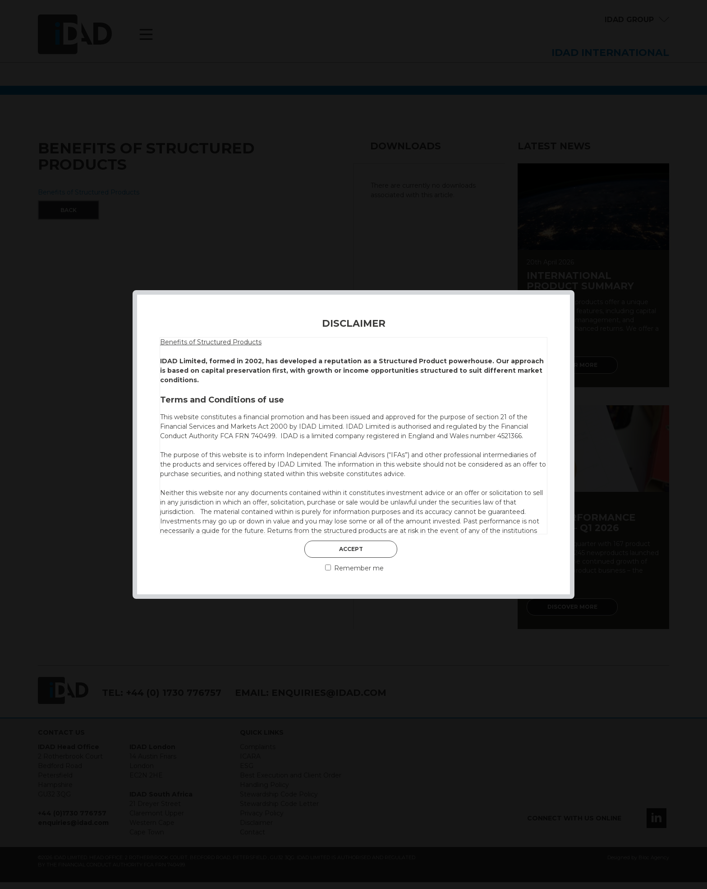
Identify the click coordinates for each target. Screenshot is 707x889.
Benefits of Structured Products (211, 342)
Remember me (354, 568)
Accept (351, 549)
